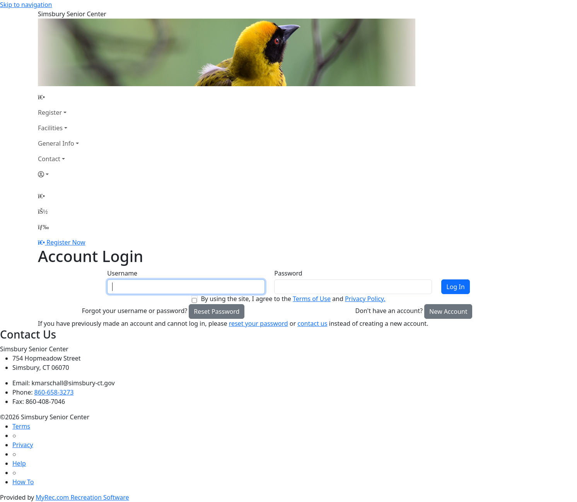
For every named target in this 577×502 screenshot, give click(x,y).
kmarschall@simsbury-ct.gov (73, 383)
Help (19, 463)
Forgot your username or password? (135, 310)
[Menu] (43, 227)
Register (50, 112)
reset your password (258, 323)
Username (122, 273)
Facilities (50, 128)
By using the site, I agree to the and (293, 298)
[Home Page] (58, 97)
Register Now (65, 242)
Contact (49, 159)
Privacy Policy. (365, 298)
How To (23, 482)
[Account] (58, 174)
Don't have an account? (389, 310)
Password (288, 273)
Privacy (22, 445)
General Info (56, 143)
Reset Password (216, 311)
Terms (21, 426)
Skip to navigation (26, 4)
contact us (312, 323)
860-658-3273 (54, 392)
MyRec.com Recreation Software (82, 497)
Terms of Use (312, 298)
